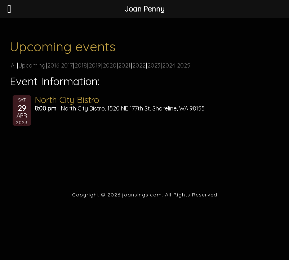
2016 (53, 65)
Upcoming (31, 65)
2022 (139, 65)
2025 (183, 65)
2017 (67, 65)
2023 (153, 65)
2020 (109, 65)
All (14, 65)
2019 (95, 65)
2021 (124, 65)
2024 (168, 65)
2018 (81, 65)
